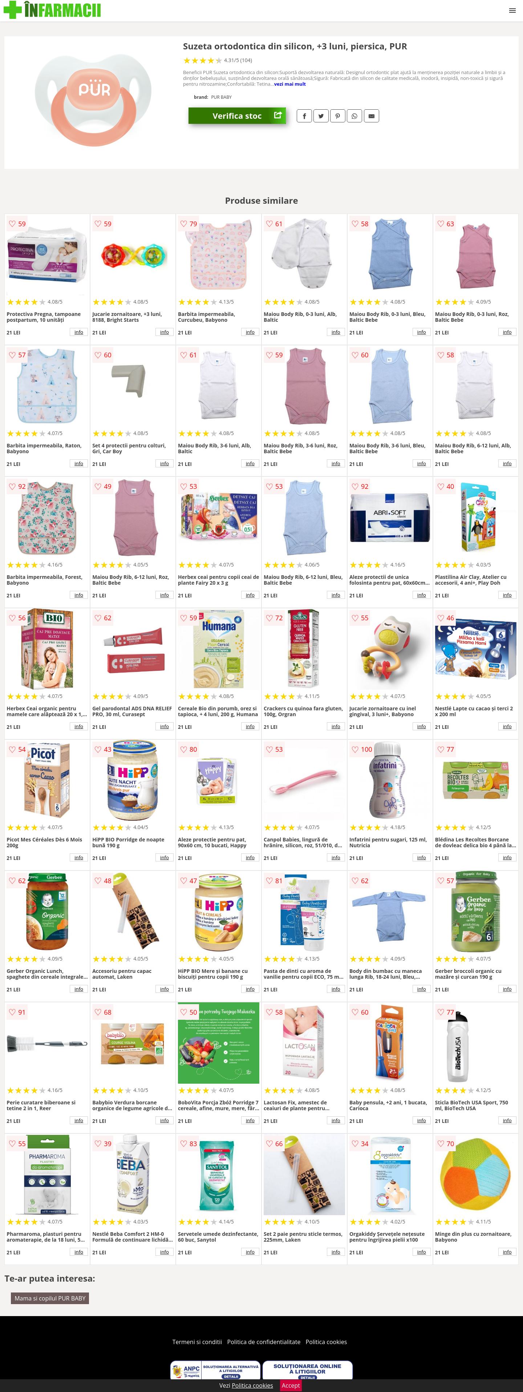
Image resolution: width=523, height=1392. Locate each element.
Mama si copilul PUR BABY (50, 1298)
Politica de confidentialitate (264, 1342)
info (78, 332)
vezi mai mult (290, 84)
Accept (291, 1385)
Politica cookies (326, 1342)
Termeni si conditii (197, 1342)
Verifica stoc (249, 115)
